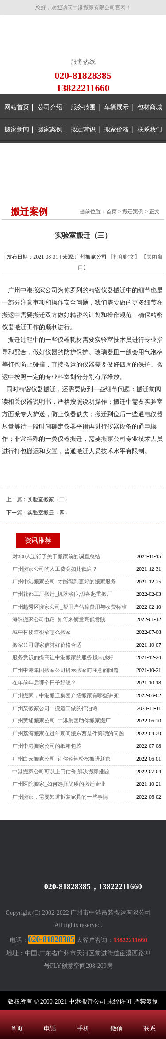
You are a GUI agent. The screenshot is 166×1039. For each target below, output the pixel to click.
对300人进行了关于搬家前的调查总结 (56, 556)
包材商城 (149, 107)
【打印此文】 (124, 257)
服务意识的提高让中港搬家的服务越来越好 (62, 657)
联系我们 (149, 129)
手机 (83, 1017)
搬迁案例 (132, 212)
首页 (111, 212)
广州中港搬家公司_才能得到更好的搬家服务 (64, 582)
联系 (149, 1017)
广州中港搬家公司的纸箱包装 (46, 746)
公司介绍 (50, 107)
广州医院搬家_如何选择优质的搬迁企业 (58, 784)
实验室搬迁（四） (48, 513)
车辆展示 (116, 107)
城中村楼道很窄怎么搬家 (41, 632)
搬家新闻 (16, 129)
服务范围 (83, 107)
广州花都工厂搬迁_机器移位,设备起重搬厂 (62, 594)
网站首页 (16, 107)
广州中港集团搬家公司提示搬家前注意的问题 (65, 670)
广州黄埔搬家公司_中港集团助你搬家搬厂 (61, 721)
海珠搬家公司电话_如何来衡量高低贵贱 (58, 619)
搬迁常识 (83, 129)
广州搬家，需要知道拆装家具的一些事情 (60, 797)
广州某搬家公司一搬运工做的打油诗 (54, 708)
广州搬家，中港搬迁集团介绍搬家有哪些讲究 (65, 695)
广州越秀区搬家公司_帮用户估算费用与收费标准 (69, 607)
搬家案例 (50, 129)
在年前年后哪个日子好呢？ (44, 683)
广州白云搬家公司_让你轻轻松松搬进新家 (61, 759)
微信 (116, 1017)
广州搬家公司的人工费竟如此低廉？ (54, 569)
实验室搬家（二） (48, 499)
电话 (49, 1017)
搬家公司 (113, 439)
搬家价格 (116, 129)
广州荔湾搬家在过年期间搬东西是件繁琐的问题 (68, 733)
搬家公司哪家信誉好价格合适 (46, 645)
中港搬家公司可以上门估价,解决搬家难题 (60, 772)
